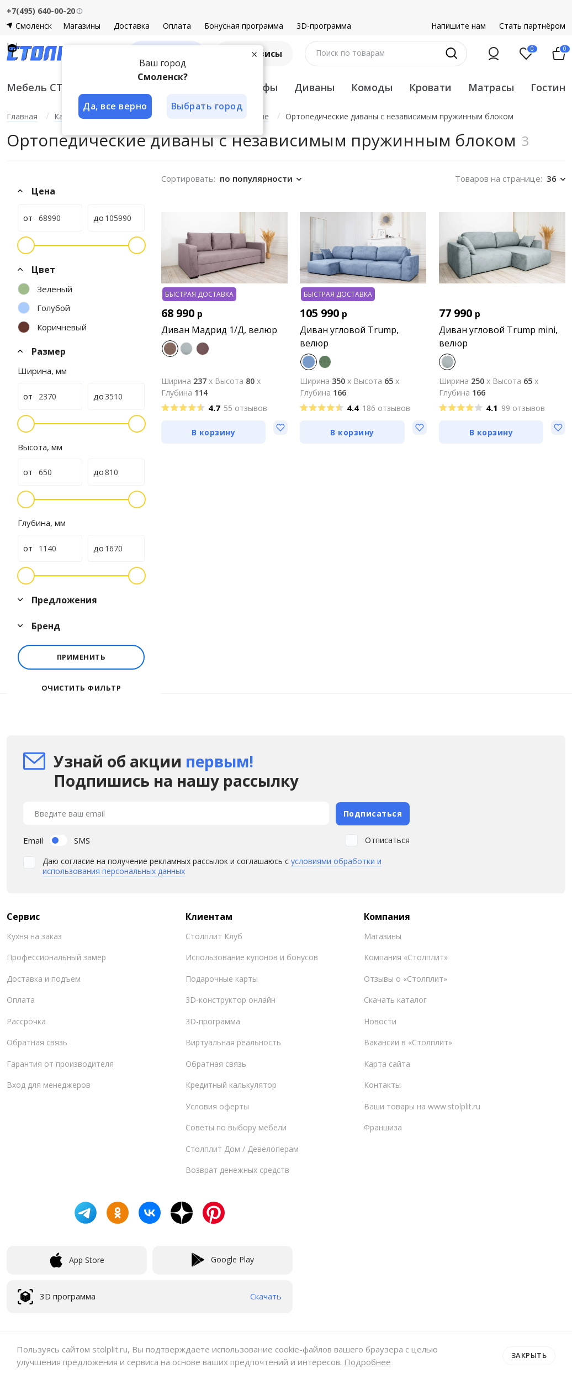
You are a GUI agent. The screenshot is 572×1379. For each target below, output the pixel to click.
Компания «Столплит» (406, 956)
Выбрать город (207, 106)
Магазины (81, 26)
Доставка (132, 26)
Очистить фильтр (81, 688)
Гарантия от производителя (60, 1063)
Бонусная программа (243, 26)
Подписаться (372, 813)
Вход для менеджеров (49, 1084)
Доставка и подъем (44, 978)
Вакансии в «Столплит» (408, 1041)
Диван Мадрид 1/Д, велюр (219, 330)
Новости (380, 1020)
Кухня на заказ (34, 935)
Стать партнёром (532, 26)
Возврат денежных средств (237, 1169)
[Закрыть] (255, 54)
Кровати (430, 87)
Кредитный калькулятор (231, 1084)
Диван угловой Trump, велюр (349, 336)
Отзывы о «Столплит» (405, 978)
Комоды (372, 87)
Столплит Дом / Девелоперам (242, 1148)
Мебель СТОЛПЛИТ (58, 87)
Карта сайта (387, 1063)
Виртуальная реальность (233, 1041)
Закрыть (529, 1355)
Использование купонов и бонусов (252, 956)
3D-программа (323, 26)
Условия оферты (217, 1106)
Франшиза (383, 1127)
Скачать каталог (395, 999)
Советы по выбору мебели (236, 1127)
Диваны (314, 87)
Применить (81, 657)
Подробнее (367, 1361)
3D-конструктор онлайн (231, 999)
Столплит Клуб (214, 935)
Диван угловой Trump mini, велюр (498, 336)
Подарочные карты (222, 978)
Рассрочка (26, 1020)
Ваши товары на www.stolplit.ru (422, 1106)
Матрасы (491, 87)
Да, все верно (115, 106)
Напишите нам (458, 26)
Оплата (177, 26)
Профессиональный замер (56, 956)
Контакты (382, 1084)
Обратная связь (37, 1041)
